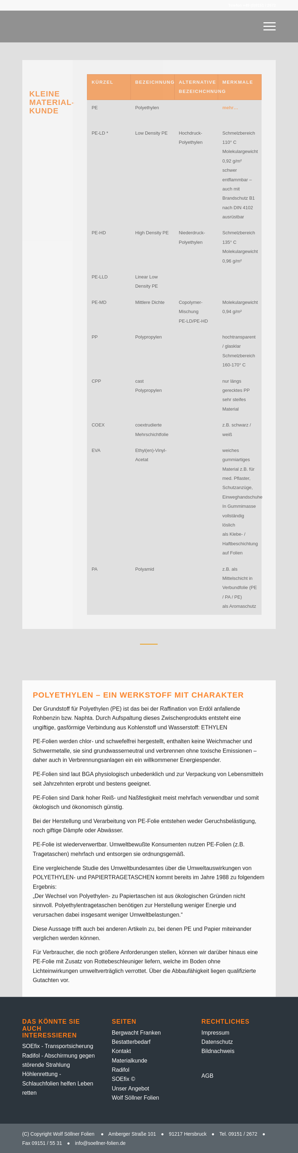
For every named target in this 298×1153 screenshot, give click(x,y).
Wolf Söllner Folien (135, 1098)
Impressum (215, 1033)
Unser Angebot (130, 1089)
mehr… (230, 107)
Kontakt (121, 1051)
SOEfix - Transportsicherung (57, 1046)
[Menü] (266, 26)
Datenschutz (217, 1042)
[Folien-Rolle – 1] (104, 26)
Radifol (120, 1070)
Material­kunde (129, 1061)
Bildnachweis (217, 1051)
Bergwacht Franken (136, 1033)
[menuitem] (266, 26)
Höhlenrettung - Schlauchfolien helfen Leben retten (57, 1083)
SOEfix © (123, 1079)
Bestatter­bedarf (131, 1042)
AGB (207, 1076)
